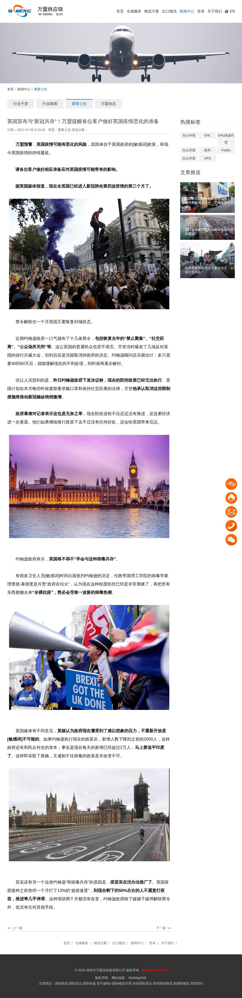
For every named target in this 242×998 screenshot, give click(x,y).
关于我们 (214, 11)
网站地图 (118, 978)
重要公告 (79, 104)
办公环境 (188, 135)
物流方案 (151, 11)
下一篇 (161, 928)
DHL (207, 135)
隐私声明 (101, 978)
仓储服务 (134, 11)
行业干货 (20, 104)
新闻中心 (187, 11)
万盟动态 (108, 104)
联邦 (207, 150)
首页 (120, 11)
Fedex (226, 150)
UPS (207, 158)
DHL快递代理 (226, 138)
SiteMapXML (137, 978)
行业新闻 (50, 104)
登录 (201, 11)
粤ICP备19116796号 (154, 970)
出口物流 (169, 11)
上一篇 (17, 928)
